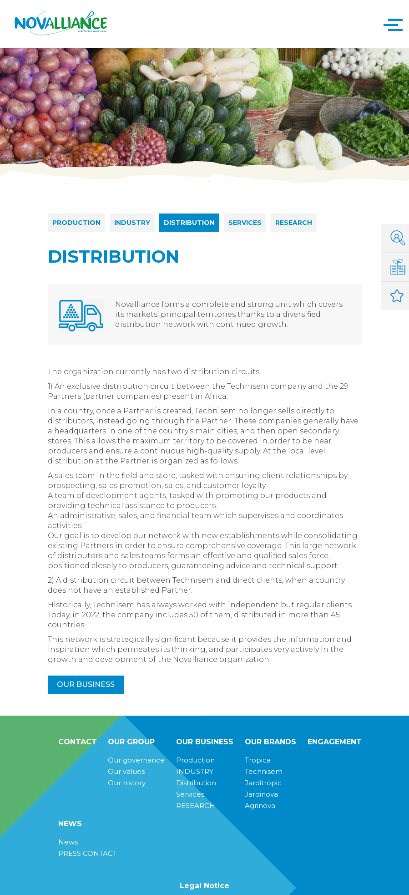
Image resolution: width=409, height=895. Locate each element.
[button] (390, 24)
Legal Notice (204, 885)
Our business (86, 684)
